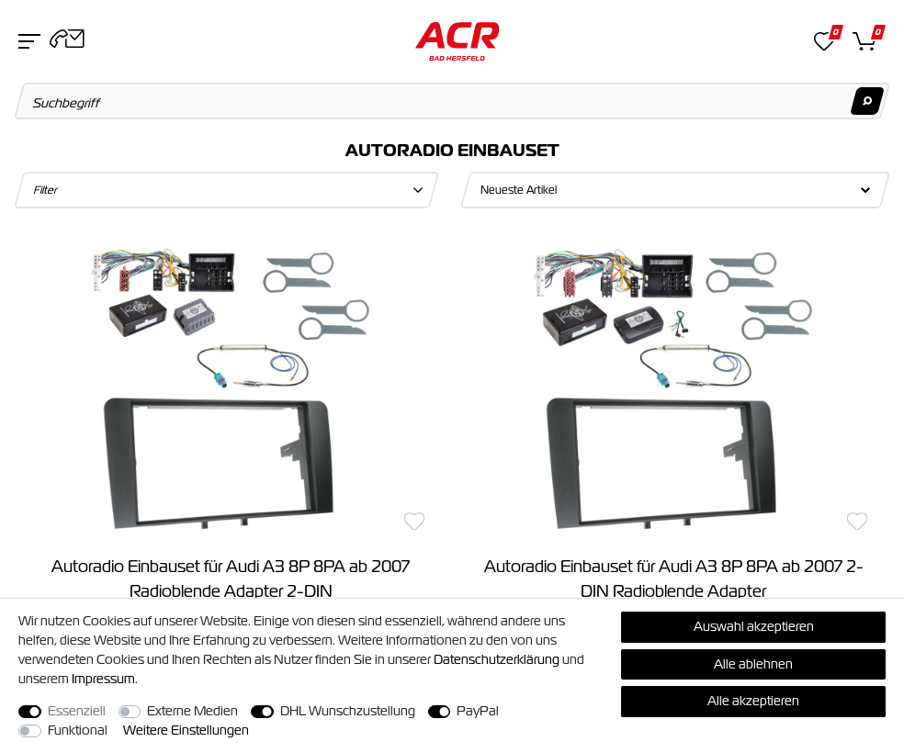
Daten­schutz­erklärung (496, 659)
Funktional (77, 730)
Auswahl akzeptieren (754, 626)
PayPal (478, 710)
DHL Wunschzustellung (347, 710)
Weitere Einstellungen (186, 730)
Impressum (103, 678)
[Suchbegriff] (452, 101)
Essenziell (77, 710)
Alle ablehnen (753, 664)
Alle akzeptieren (753, 700)
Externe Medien (192, 710)
